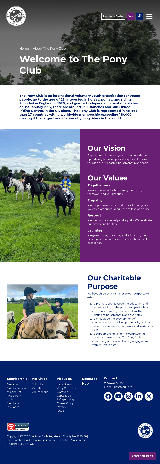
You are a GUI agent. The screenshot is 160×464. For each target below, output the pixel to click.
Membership (17, 379)
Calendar (37, 384)
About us (64, 379)
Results (36, 388)
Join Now (12, 384)
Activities (39, 379)
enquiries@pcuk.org (118, 387)
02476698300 (114, 383)
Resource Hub (89, 381)
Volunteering (40, 392)
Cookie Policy (65, 403)
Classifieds (63, 392)
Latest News (64, 384)
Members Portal (113, 16)
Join (130, 16)
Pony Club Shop (67, 388)
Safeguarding (65, 399)
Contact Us (64, 395)
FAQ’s (60, 410)
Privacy (61, 407)
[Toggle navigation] (149, 16)
